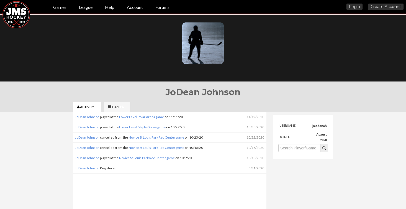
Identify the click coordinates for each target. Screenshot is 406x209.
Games (59, 7)
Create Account (386, 6)
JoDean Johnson (87, 117)
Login (354, 6)
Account (135, 7)
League (85, 7)
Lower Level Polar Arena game (141, 117)
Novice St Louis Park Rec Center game (156, 137)
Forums (162, 7)
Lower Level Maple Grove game (142, 127)
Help (109, 7)
